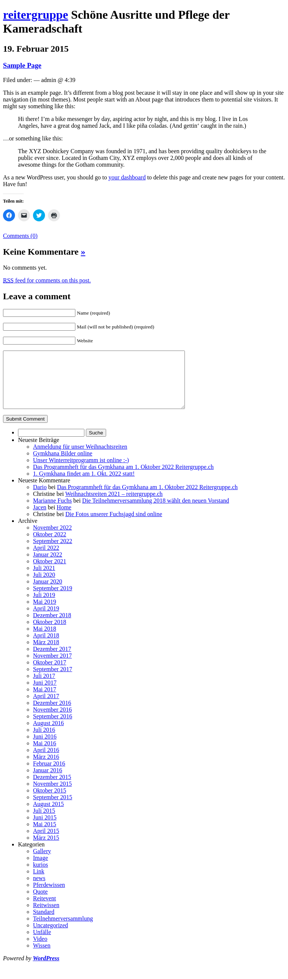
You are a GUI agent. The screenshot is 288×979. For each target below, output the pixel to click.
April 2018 (46, 646)
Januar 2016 (47, 781)
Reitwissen (46, 916)
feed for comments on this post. (47, 280)
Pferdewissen (49, 896)
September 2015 (52, 808)
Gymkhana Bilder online (62, 464)
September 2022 (52, 552)
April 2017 (46, 707)
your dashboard (127, 177)
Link (38, 882)
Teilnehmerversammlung (63, 930)
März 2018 (46, 653)
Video (40, 950)
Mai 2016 (44, 754)
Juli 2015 (44, 822)
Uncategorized (50, 936)
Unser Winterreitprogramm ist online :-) (81, 471)
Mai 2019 (44, 613)
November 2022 (52, 539)
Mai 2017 (44, 700)
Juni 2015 (45, 828)
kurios (40, 876)
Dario (39, 498)
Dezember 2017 (52, 660)
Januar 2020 (47, 592)
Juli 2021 (44, 579)
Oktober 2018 (49, 633)
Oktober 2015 (49, 801)
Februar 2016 (49, 775)
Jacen (39, 518)
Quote (40, 903)
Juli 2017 (44, 687)
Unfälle (42, 943)
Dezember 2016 (52, 714)
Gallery (42, 862)
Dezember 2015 (52, 788)
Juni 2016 (45, 748)
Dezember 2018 (52, 626)
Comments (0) (20, 236)
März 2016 (46, 768)
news (39, 889)
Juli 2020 (44, 586)
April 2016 (46, 761)
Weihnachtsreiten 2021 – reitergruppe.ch (114, 505)
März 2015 (46, 849)
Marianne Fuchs (52, 512)
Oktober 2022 (49, 545)
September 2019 (52, 599)
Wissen (41, 957)
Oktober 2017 (49, 673)
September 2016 (52, 727)
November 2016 (52, 721)
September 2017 (52, 680)
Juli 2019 (44, 606)
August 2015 (48, 815)
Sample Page (22, 65)
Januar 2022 (47, 566)
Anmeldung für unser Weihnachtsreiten (80, 458)
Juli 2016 (44, 741)
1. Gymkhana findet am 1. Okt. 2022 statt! (84, 485)
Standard (43, 923)
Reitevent (44, 909)
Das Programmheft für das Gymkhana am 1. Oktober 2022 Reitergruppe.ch (123, 478)
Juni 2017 (45, 694)
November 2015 (52, 795)
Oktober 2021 (49, 572)
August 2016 (48, 734)
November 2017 (52, 667)
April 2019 (46, 619)
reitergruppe (35, 14)
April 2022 (46, 559)
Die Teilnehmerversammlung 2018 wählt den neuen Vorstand (155, 512)
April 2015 (46, 842)
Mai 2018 (44, 640)
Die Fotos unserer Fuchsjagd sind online (113, 525)
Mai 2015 (44, 835)
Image (40, 869)
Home (64, 518)
